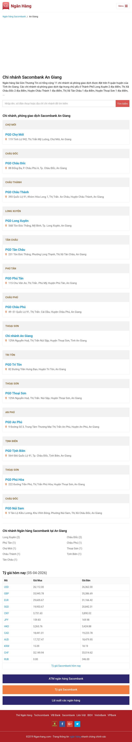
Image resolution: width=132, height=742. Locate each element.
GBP (6, 593)
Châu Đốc (74, 537)
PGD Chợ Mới (14, 134)
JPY (6, 619)
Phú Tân (9, 542)
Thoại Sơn (74, 548)
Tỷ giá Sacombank (66, 689)
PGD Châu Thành (17, 192)
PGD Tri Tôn (13, 364)
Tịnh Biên (74, 554)
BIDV (90, 715)
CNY (6, 613)
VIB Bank (55, 715)
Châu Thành (11, 554)
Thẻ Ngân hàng (24, 715)
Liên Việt (81, 715)
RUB (6, 659)
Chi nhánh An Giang (19, 336)
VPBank (112, 715)
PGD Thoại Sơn (15, 393)
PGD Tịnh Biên (15, 451)
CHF (6, 652)
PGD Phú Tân (14, 278)
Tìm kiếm (122, 103)
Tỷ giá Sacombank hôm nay (66, 665)
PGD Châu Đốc (15, 163)
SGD (6, 606)
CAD (6, 633)
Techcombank (41, 715)
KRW (6, 646)
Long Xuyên (11, 537)
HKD (6, 626)
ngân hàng (75, 736)
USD (6, 587)
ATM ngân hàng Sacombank (66, 678)
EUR (6, 600)
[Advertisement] (66, 45)
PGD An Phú (13, 422)
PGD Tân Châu (15, 249)
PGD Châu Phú (15, 307)
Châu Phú (74, 542)
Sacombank (68, 715)
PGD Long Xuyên (17, 221)
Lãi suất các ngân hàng (66, 700)
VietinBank (100, 715)
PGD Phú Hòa (14, 479)
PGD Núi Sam (14, 508)
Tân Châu (10, 559)
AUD (6, 639)
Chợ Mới (9, 548)
